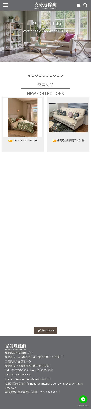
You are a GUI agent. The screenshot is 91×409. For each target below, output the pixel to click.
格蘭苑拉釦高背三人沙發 (68, 140)
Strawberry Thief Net (22, 140)
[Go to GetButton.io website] (83, 406)
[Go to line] (83, 399)
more (46, 330)
